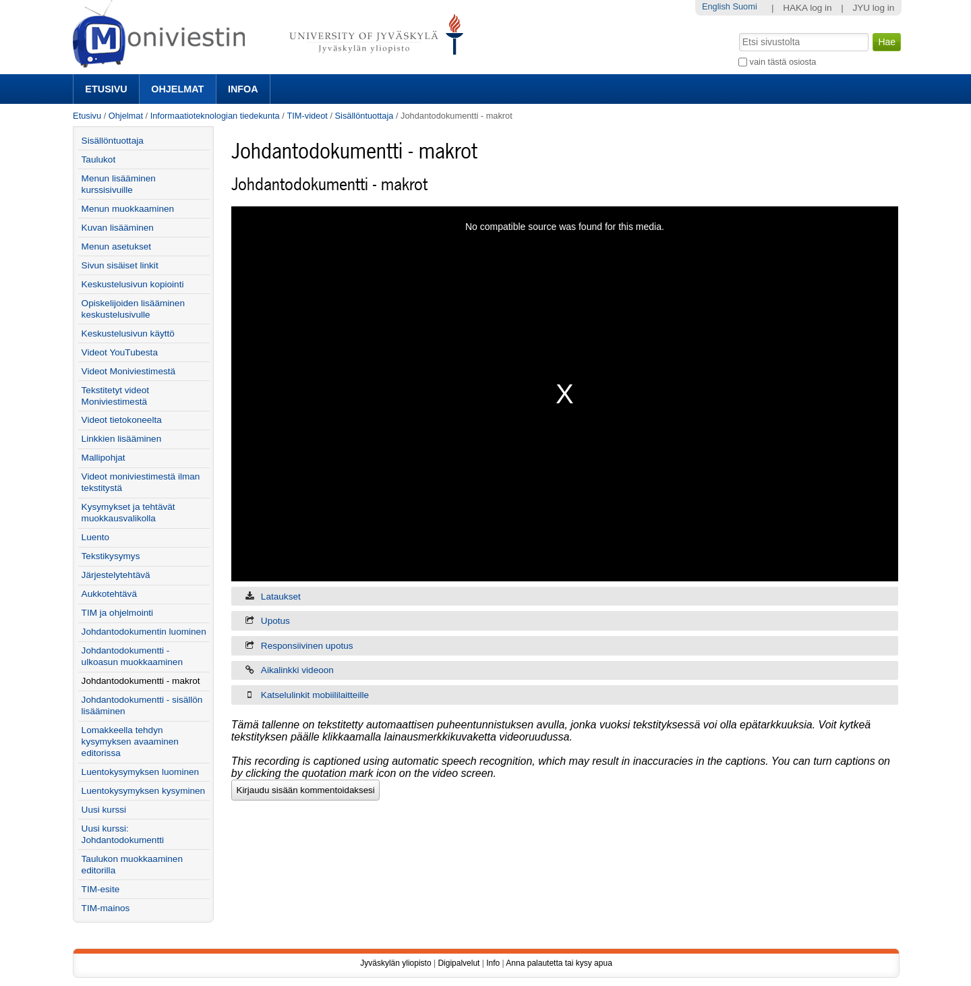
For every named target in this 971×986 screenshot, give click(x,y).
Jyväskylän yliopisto (395, 963)
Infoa (243, 89)
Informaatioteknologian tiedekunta (215, 116)
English (716, 6)
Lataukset (281, 596)
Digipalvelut (458, 963)
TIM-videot (307, 116)
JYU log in (873, 8)
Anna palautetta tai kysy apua (559, 963)
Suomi (744, 6)
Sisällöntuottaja (364, 116)
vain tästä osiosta (783, 62)
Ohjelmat (177, 89)
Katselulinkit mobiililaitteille (315, 695)
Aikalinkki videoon (297, 670)
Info (493, 963)
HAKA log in (807, 8)
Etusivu (106, 89)
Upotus (275, 621)
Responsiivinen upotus (307, 646)
